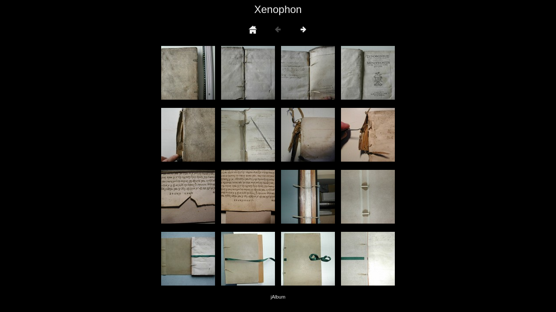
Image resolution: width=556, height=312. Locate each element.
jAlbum (278, 296)
